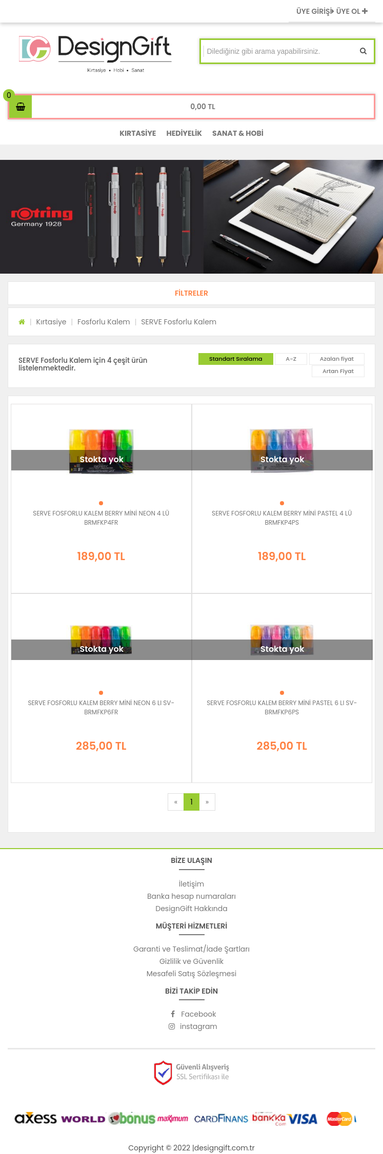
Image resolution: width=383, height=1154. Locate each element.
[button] (191, 293)
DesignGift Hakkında (191, 908)
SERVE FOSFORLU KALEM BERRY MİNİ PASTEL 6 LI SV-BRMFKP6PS (282, 707)
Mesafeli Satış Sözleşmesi (192, 973)
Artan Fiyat (338, 371)
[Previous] (176, 802)
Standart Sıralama (236, 359)
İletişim (191, 884)
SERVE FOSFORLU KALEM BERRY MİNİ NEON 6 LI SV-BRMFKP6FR (101, 707)
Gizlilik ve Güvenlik (191, 961)
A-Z (291, 359)
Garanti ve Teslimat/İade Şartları (191, 949)
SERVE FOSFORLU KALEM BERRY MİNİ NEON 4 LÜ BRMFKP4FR (101, 518)
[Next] (207, 802)
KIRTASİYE (137, 133)
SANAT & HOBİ (238, 133)
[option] (191, 217)
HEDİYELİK (184, 133)
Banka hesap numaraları (191, 896)
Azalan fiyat (337, 359)
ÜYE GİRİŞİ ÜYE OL (332, 11)
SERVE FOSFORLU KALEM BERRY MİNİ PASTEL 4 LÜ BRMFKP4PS (282, 518)
